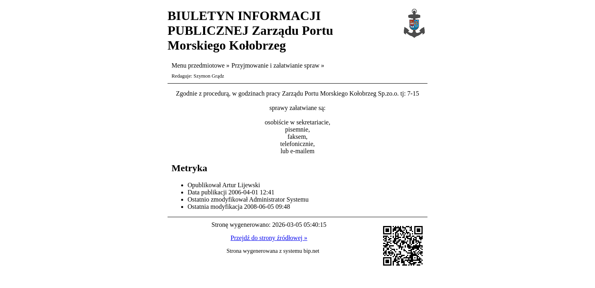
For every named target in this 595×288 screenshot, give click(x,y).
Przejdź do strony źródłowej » (269, 237)
